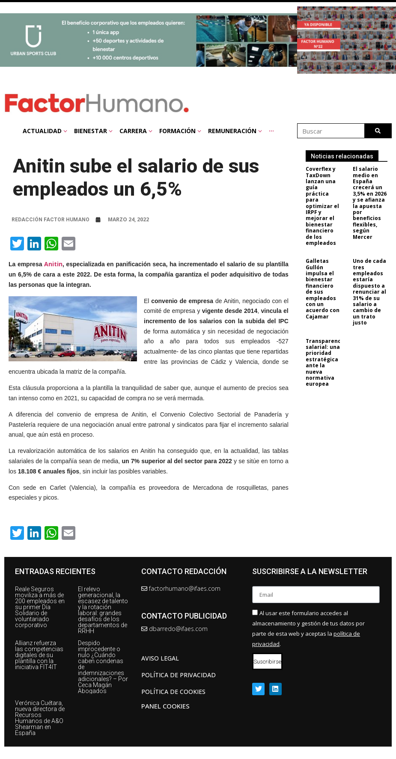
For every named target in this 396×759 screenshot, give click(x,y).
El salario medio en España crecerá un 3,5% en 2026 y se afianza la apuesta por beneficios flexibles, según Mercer (373, 202)
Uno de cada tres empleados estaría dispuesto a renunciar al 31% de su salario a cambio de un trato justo (373, 291)
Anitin (53, 264)
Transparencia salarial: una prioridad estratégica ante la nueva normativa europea (329, 362)
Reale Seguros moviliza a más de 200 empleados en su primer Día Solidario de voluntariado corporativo (40, 607)
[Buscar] (377, 131)
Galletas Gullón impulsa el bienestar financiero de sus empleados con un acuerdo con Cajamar (325, 288)
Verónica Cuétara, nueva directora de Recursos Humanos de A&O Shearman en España (40, 717)
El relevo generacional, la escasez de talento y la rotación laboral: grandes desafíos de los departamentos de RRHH (103, 610)
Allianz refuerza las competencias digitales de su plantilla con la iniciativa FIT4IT (39, 655)
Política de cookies (173, 692)
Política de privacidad (178, 675)
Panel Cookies (165, 706)
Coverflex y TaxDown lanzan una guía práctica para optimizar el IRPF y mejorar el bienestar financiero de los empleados (325, 206)
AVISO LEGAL (160, 658)
